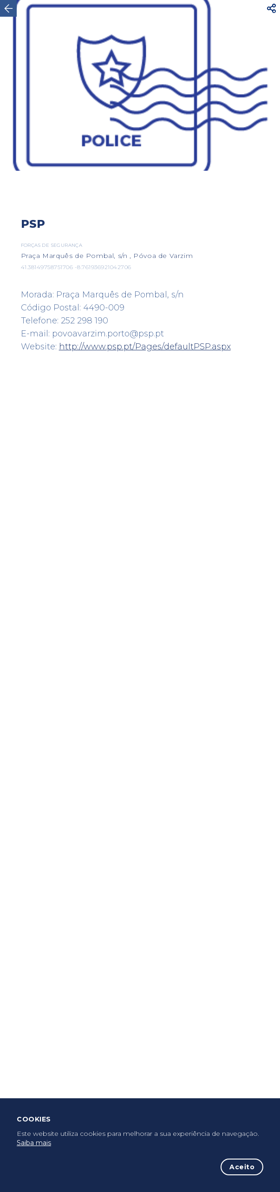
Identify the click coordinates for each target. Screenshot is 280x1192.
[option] (140, 85)
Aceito (241, 1167)
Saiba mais (34, 1143)
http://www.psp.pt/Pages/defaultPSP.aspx (145, 346)
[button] (271, 8)
